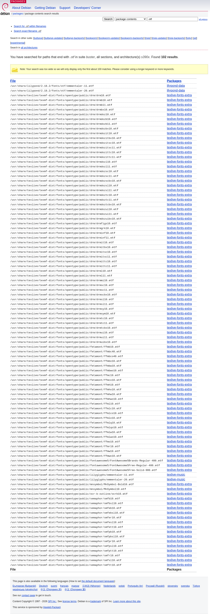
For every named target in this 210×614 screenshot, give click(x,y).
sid (194, 38)
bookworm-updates (109, 38)
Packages (18, 13)
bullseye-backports (74, 38)
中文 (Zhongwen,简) (51, 589)
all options (203, 19)
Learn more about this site (127, 601)
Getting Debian (45, 7)
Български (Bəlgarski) (24, 586)
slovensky (173, 586)
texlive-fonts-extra (179, 95)
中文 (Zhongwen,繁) (75, 589)
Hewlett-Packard (52, 607)
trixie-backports (176, 38)
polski (122, 586)
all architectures (29, 47)
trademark (95, 601)
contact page (28, 595)
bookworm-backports (132, 38)
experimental (17, 42)
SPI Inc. (52, 601)
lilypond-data (176, 85)
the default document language (98, 581)
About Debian (21, 7)
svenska (185, 586)
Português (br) (135, 586)
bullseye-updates (54, 38)
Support (64, 7)
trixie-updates (159, 38)
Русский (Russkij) (155, 586)
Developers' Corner (87, 7)
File (13, 81)
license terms (70, 601)
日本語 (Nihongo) (91, 586)
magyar (75, 586)
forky (188, 38)
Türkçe (196, 586)
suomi (54, 586)
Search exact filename (27, 31)
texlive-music (176, 474)
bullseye (38, 38)
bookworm (91, 38)
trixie (147, 38)
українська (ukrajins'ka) (25, 589)
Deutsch (43, 586)
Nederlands (110, 586)
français (64, 586)
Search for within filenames (30, 26)
